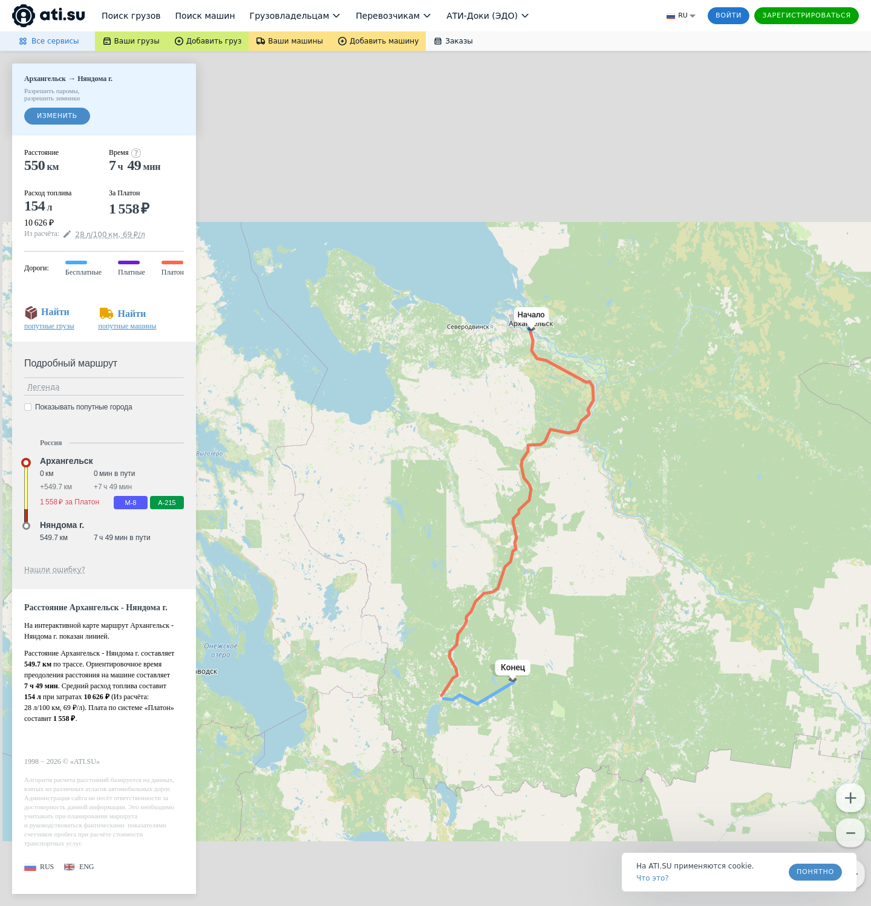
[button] (529, 319)
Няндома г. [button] (62, 525)
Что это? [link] (652, 878)
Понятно (815, 872)
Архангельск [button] (66, 461)
